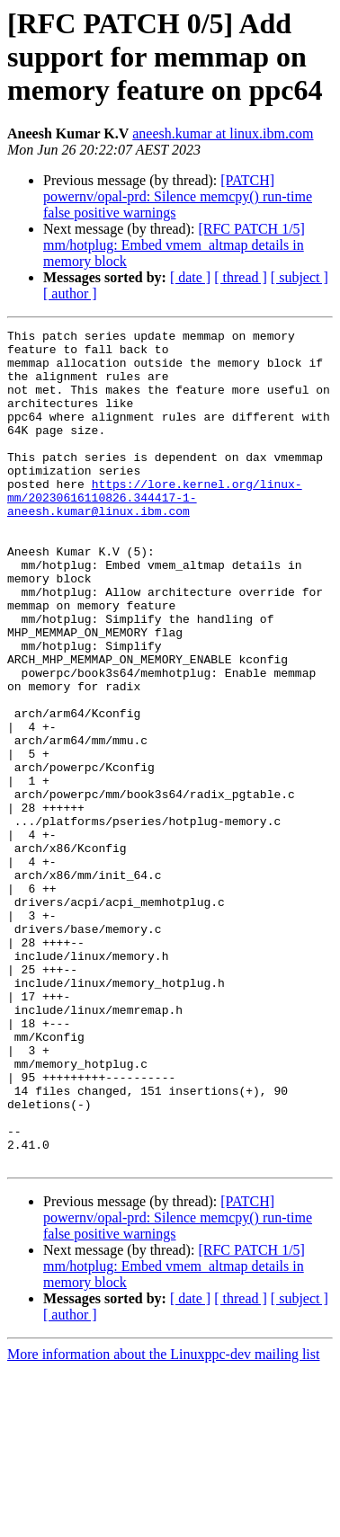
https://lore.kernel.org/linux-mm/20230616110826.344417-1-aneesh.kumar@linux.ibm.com (154, 532)
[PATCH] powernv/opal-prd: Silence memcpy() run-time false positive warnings (177, 196)
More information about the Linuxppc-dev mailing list (163, 1521)
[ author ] (70, 293)
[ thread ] (240, 277)
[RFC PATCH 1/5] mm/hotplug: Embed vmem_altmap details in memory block (174, 245)
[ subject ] (299, 277)
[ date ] (190, 277)
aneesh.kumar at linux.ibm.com (222, 133)
